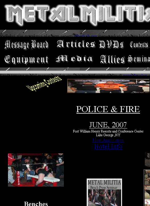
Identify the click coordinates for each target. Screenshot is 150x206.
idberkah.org (85, 36)
